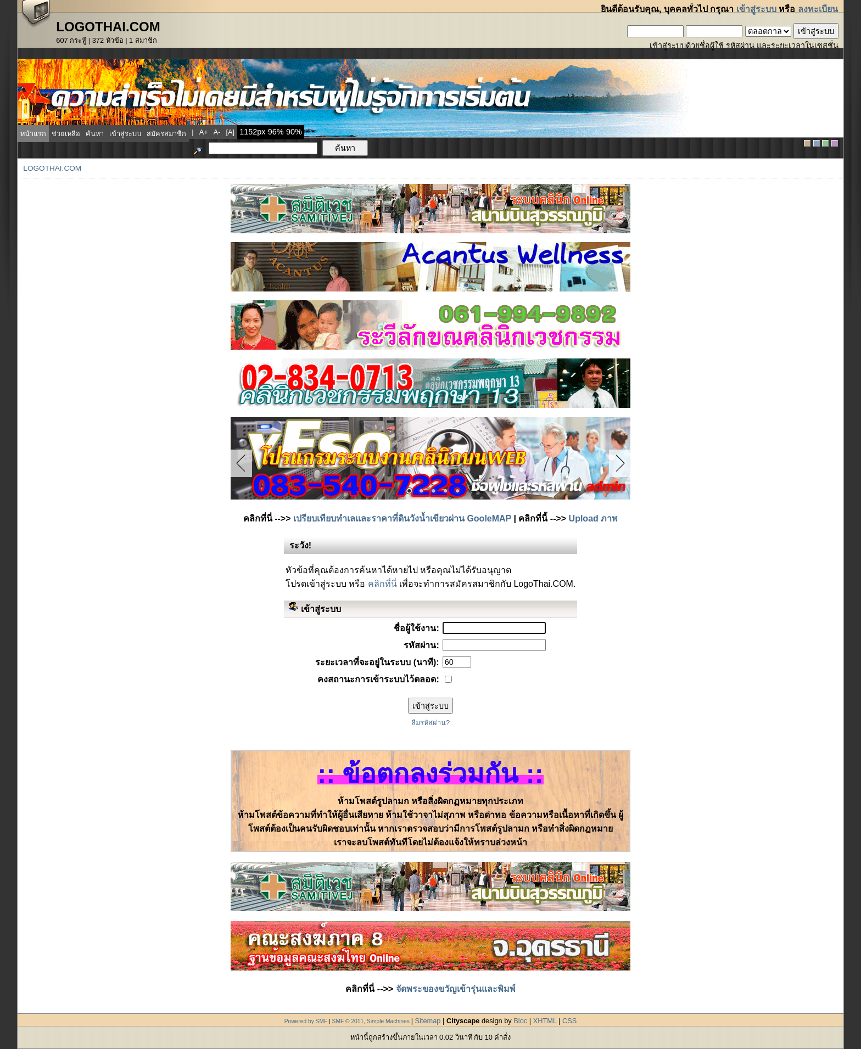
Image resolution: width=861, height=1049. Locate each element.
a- (217, 132)
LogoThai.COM (52, 168)
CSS (569, 1021)
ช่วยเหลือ (66, 134)
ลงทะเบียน (818, 9)
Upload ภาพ (593, 518)
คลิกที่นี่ (382, 583)
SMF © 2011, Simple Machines (371, 1021)
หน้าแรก (33, 134)
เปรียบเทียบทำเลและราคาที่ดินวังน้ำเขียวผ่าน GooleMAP (402, 518)
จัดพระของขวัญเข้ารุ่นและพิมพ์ (456, 989)
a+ (203, 132)
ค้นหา (95, 134)
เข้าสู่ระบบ (756, 9)
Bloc (520, 1021)
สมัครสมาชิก (166, 134)
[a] (230, 132)
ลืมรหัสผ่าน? (430, 723)
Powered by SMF (306, 1021)
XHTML (545, 1021)
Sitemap (428, 1021)
